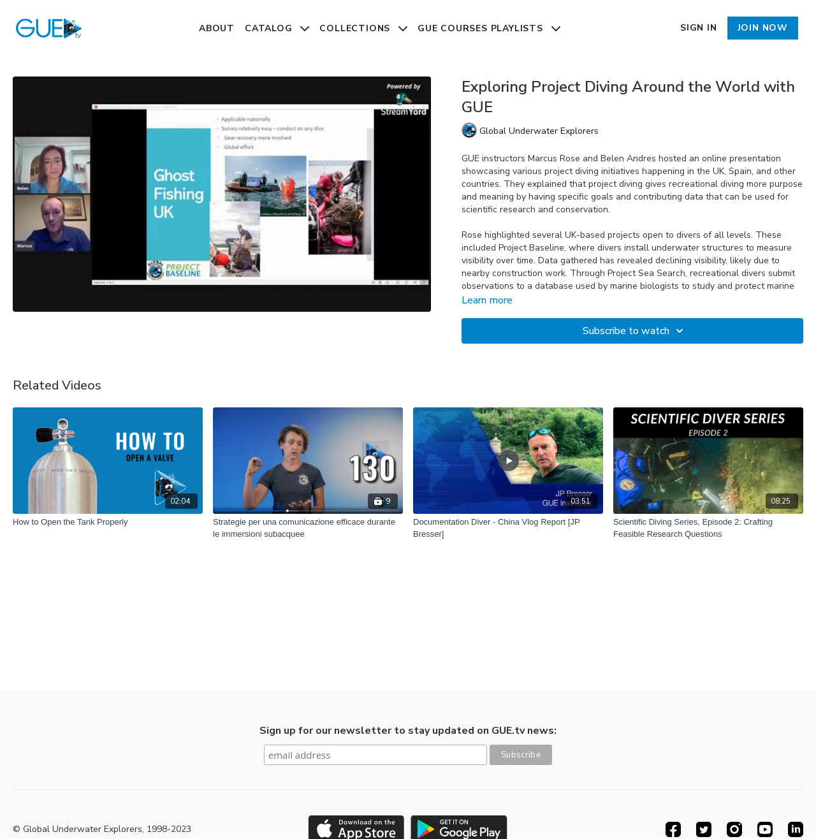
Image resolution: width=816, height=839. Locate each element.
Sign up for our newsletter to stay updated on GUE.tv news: (408, 731)
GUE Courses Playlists (489, 28)
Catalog (277, 28)
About (217, 28)
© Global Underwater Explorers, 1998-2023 (102, 829)
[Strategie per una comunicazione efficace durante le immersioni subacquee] (308, 528)
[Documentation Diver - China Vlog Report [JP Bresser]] (508, 528)
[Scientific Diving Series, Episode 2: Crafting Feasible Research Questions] (708, 528)
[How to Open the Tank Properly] (108, 522)
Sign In (698, 28)
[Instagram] (734, 829)
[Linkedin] (795, 829)
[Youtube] (765, 829)
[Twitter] (703, 829)
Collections (363, 28)
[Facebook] (673, 829)
